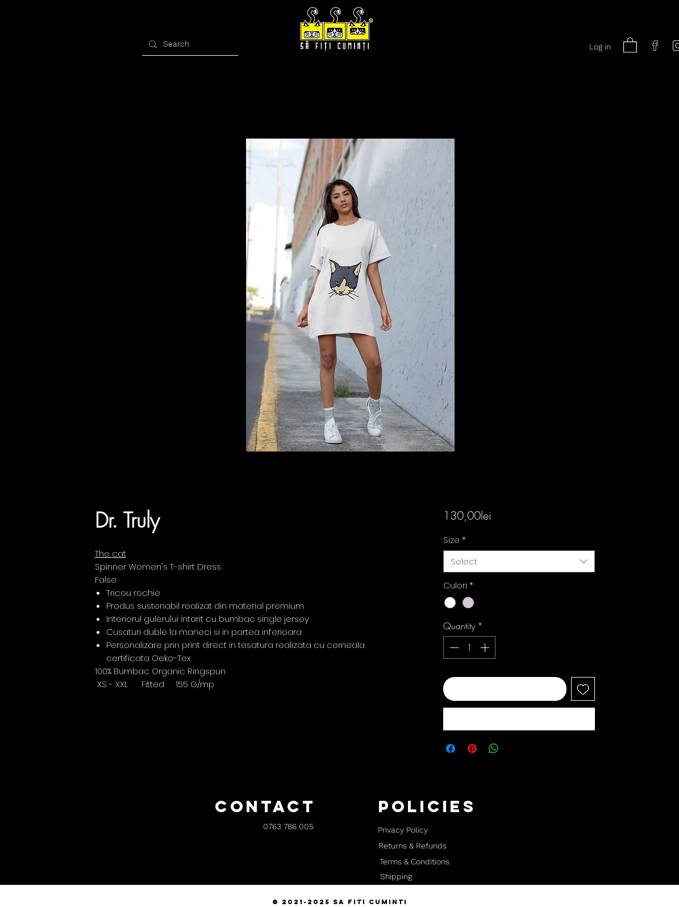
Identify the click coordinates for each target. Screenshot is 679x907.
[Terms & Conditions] (415, 862)
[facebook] (655, 45)
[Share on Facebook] (450, 748)
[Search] (188, 44)
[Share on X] (515, 748)
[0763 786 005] (288, 827)
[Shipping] (396, 877)
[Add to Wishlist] (583, 689)
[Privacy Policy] (403, 830)
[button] (630, 44)
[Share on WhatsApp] (494, 748)
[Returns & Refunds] (412, 846)
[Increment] (486, 647)
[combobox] (519, 561)
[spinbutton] (469, 647)
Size (454, 540)
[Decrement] (453, 647)
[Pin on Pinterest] (472, 748)
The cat (110, 553)
